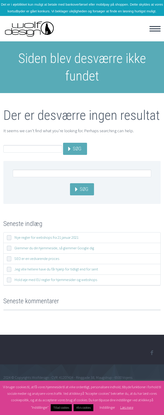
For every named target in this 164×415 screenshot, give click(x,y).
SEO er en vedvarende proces (36, 258)
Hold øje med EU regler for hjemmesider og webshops (55, 279)
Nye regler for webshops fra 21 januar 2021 (46, 237)
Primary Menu (155, 29)
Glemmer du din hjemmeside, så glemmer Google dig (54, 247)
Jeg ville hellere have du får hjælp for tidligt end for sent (56, 269)
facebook (151, 352)
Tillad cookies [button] (61, 408)
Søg (77, 149)
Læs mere (126, 407)
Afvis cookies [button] (83, 408)
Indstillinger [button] (107, 407)
